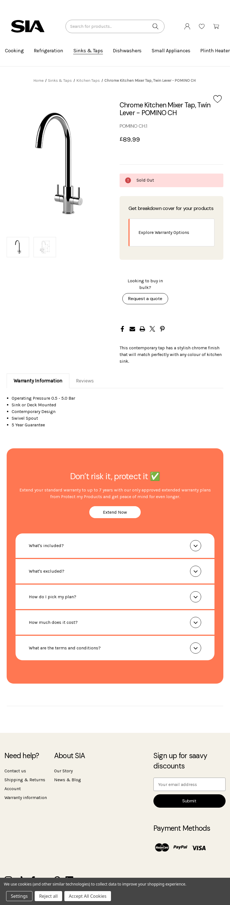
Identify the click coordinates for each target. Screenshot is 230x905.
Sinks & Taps (88, 51)
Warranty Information (38, 381)
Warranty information (25, 797)
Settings (19, 896)
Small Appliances (170, 51)
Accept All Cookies (88, 896)
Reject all (48, 896)
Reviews (85, 381)
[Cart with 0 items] (216, 28)
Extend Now (115, 512)
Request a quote (145, 298)
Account (12, 788)
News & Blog (67, 779)
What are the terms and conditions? (65, 648)
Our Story (63, 770)
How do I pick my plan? (52, 596)
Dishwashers (127, 51)
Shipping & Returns (24, 779)
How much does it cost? (53, 622)
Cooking (14, 51)
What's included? (46, 545)
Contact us (15, 770)
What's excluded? (46, 571)
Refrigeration (48, 51)
